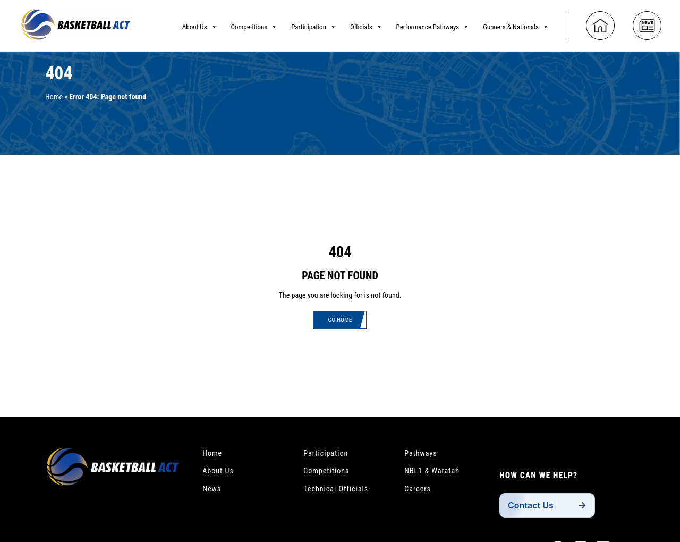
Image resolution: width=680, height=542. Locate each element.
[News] (647, 22)
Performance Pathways (433, 24)
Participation (313, 24)
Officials (366, 24)
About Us (199, 24)
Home (55, 97)
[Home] (600, 22)
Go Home (340, 320)
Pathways (423, 454)
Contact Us (533, 508)
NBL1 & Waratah (435, 474)
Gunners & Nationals (516, 24)
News (213, 493)
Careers (419, 493)
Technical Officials (340, 493)
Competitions (254, 24)
